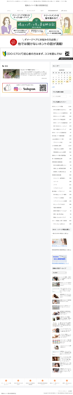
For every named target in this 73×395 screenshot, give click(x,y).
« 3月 (53, 87)
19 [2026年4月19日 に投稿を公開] (70, 79)
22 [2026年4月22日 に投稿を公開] (59, 81)
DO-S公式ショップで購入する (59, 245)
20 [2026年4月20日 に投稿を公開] (53, 81)
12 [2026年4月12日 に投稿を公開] (70, 77)
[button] (70, 96)
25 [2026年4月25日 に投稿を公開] (67, 81)
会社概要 (70, 391)
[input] (59, 96)
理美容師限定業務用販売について (60, 263)
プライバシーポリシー (62, 391)
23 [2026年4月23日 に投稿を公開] (61, 81)
